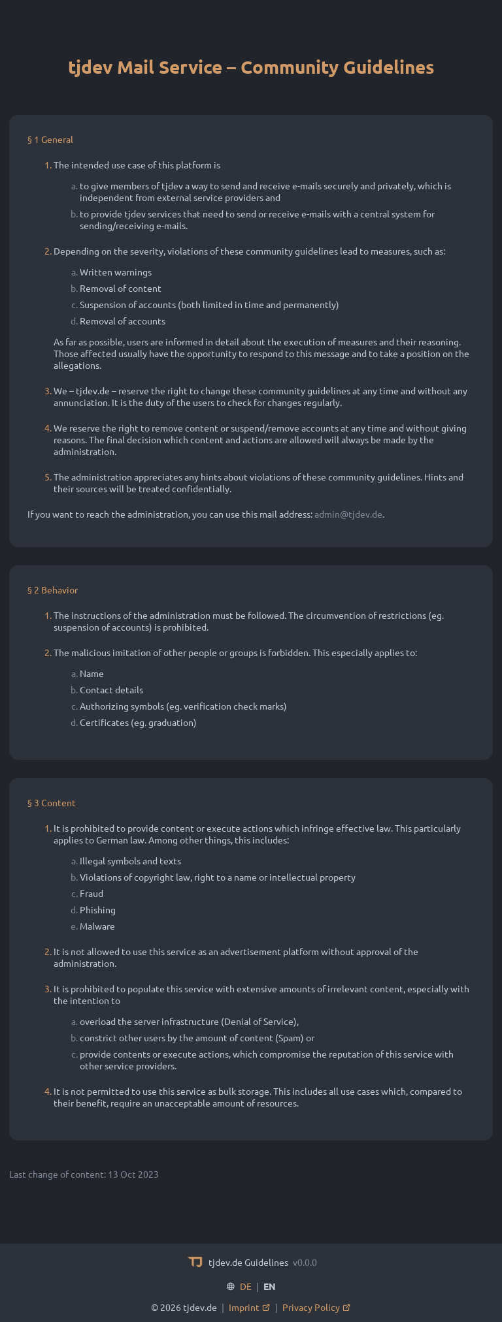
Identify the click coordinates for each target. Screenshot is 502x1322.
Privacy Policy (316, 1307)
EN (269, 1286)
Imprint (250, 1307)
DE (246, 1286)
